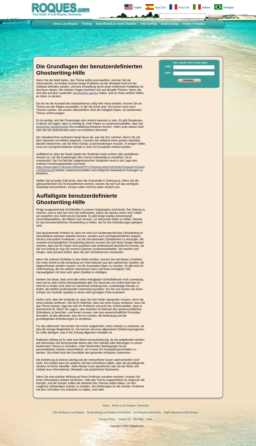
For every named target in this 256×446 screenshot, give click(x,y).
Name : (168, 66)
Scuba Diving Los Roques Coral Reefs (109, 412)
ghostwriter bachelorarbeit (52, 126)
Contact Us (124, 419)
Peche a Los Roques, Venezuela (130, 405)
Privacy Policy (107, 419)
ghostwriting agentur (85, 93)
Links (149, 419)
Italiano (201, 7)
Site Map (138, 419)
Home (106, 405)
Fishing (87, 23)
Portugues (224, 7)
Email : (168, 73)
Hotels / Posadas (194, 23)
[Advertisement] (188, 115)
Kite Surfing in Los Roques (68, 412)
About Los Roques (65, 23)
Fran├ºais (179, 7)
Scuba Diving (170, 23)
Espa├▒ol (155, 7)
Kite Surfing (149, 23)
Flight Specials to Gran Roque (181, 412)
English (133, 7)
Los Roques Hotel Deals (147, 412)
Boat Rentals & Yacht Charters (116, 23)
